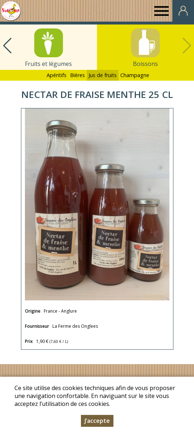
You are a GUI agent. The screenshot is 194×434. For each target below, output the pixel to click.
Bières (77, 75)
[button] (7, 46)
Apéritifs (56, 75)
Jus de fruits (103, 75)
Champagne (134, 75)
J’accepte (97, 421)
